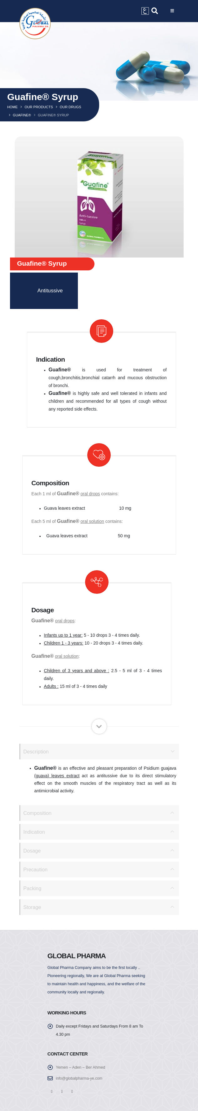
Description (36, 751)
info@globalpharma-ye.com (80, 1078)
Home (12, 107)
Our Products (38, 107)
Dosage (32, 850)
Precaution (35, 869)
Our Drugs (70, 107)
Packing (32, 888)
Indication (34, 832)
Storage (32, 907)
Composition (38, 813)
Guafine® (22, 115)
